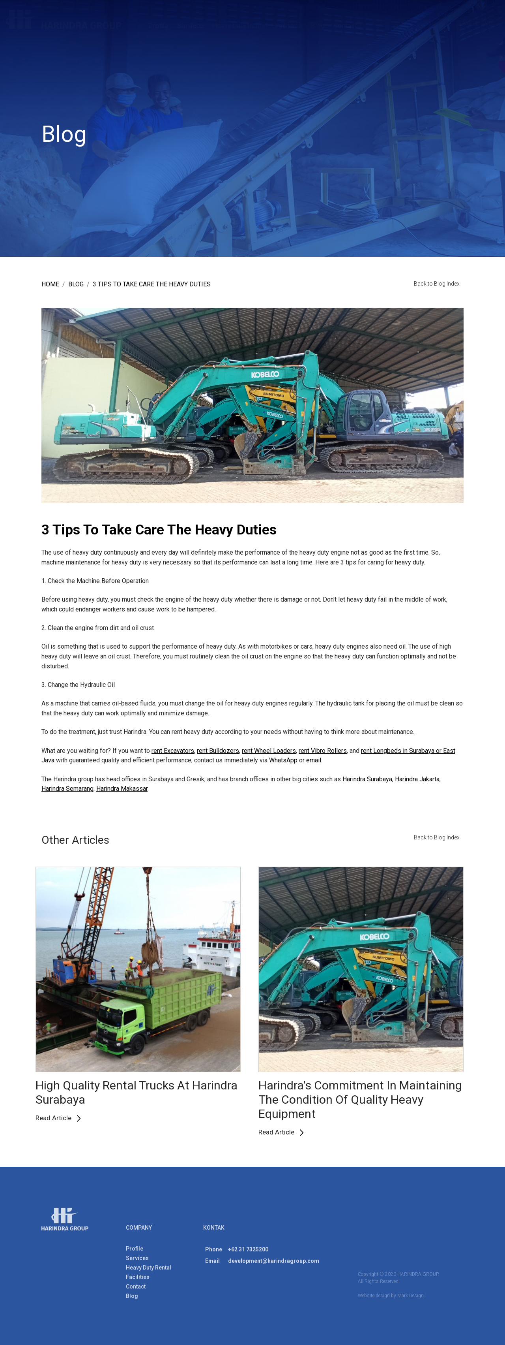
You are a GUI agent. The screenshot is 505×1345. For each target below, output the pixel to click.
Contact (345, 26)
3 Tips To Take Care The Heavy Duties (152, 284)
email (313, 760)
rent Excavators (173, 750)
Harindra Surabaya (367, 779)
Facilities (288, 26)
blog (76, 284)
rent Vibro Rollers (323, 750)
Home (50, 284)
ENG (465, 23)
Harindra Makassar (122, 789)
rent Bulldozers (218, 750)
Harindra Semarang (67, 789)
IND (487, 23)
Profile (158, 26)
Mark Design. (411, 1298)
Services (190, 26)
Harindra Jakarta (417, 779)
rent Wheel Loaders (269, 750)
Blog (318, 26)
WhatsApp (284, 760)
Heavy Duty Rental (239, 26)
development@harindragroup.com (273, 1263)
